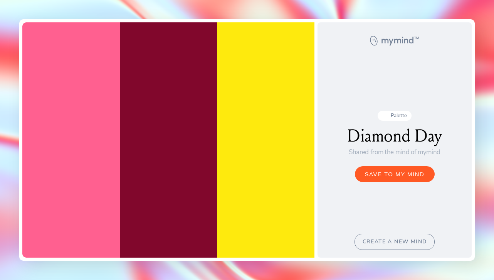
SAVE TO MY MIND (395, 174)
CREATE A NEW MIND (395, 241)
